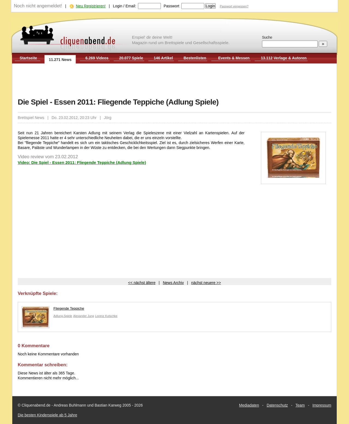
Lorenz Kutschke (106, 316)
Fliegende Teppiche (53, 309)
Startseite (28, 58)
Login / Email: (124, 6)
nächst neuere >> (206, 282)
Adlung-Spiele (62, 316)
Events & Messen (233, 58)
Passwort (171, 6)
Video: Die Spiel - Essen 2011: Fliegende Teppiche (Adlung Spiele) (82, 162)
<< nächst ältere (141, 282)
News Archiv (173, 282)
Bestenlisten (194, 58)
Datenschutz (277, 405)
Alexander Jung (83, 316)
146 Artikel (163, 58)
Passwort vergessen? (234, 6)
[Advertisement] (174, 81)
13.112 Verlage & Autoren (284, 58)
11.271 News (60, 59)
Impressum (321, 405)
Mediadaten (249, 405)
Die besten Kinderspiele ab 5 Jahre (47, 415)
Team (300, 405)
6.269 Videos (97, 58)
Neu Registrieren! (91, 6)
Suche (267, 37)
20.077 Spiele (131, 58)
